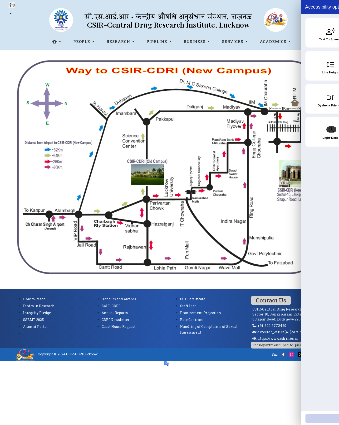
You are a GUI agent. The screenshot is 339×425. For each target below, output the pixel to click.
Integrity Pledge (37, 312)
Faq (275, 354)
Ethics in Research (38, 306)
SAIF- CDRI (111, 306)
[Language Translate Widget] (11, 13)
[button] (56, 41)
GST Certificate (192, 299)
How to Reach (34, 299)
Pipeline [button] (157, 41)
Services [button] (233, 41)
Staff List (188, 306)
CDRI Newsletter (116, 319)
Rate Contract (191, 319)
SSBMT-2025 (33, 319)
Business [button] (195, 41)
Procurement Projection (200, 312)
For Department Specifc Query (278, 345)
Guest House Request (119, 326)
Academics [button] (274, 41)
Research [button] (119, 41)
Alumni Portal (35, 326)
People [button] (82, 41)
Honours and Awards (119, 299)
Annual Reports (115, 312)
